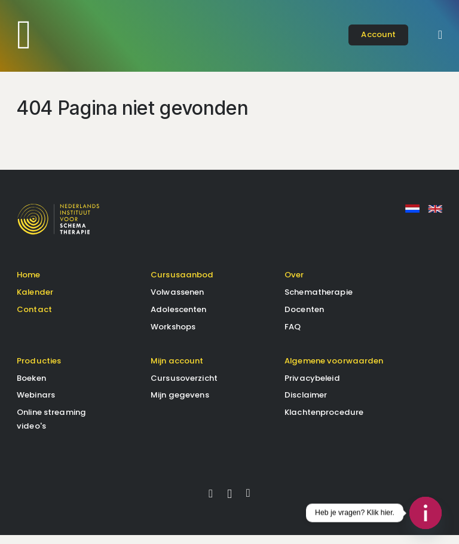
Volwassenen (177, 300)
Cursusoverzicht (184, 386)
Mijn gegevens (180, 403)
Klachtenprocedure (323, 421)
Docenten (304, 317)
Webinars (36, 403)
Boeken (31, 386)
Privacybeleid (312, 386)
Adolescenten (179, 317)
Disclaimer (305, 403)
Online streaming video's (51, 427)
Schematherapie (318, 300)
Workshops (173, 335)
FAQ (292, 335)
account (378, 34)
